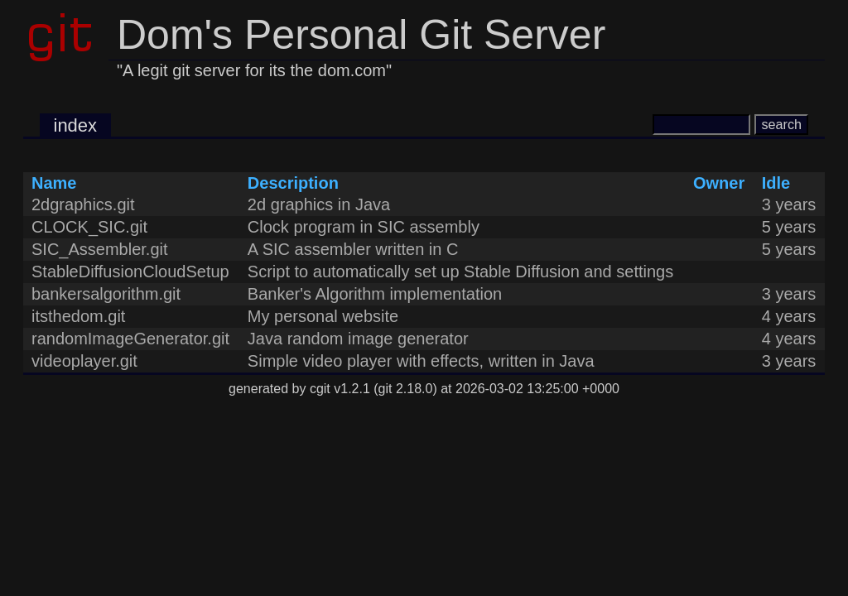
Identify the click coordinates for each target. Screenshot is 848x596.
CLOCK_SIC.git (89, 227)
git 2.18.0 (405, 389)
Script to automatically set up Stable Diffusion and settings (460, 271)
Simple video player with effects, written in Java (421, 361)
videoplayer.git (84, 361)
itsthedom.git (78, 316)
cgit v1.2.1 (340, 389)
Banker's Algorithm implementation (375, 294)
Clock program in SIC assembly (363, 227)
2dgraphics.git (83, 204)
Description (293, 183)
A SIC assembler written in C (353, 249)
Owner (718, 183)
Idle (776, 183)
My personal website (323, 316)
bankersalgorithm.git (106, 294)
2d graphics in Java (319, 204)
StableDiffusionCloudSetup (130, 271)
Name (53, 183)
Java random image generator (358, 338)
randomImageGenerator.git (130, 338)
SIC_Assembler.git (99, 249)
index (76, 125)
